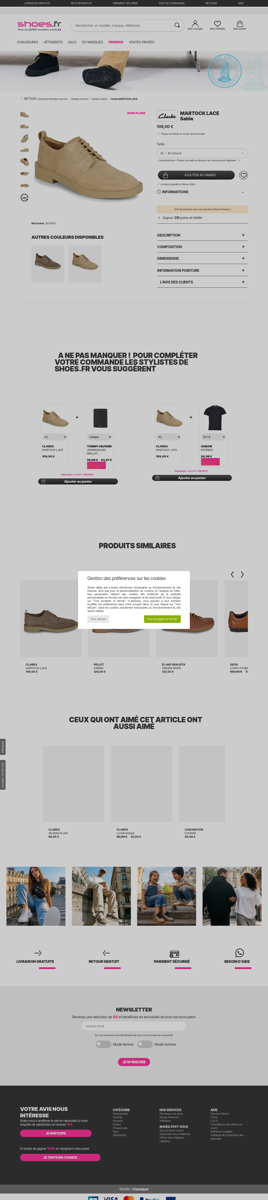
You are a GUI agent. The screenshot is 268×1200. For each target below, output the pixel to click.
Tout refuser (98, 619)
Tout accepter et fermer (162, 619)
